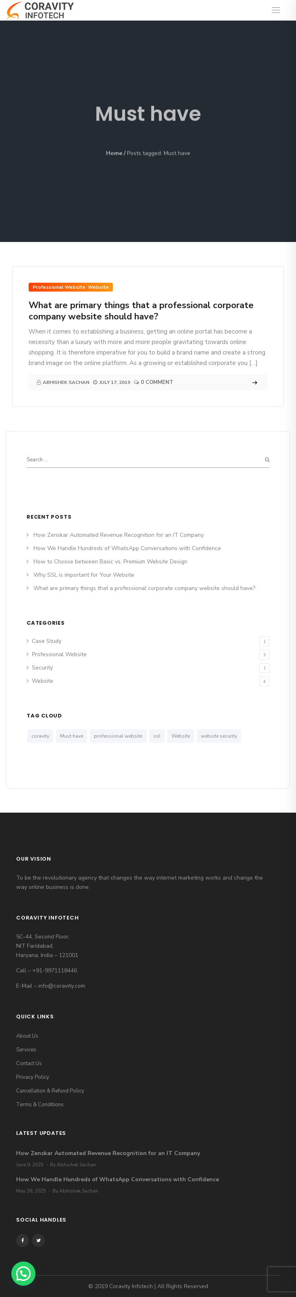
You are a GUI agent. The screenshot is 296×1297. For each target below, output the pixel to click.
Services (26, 1049)
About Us (27, 1036)
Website (98, 287)
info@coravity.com (61, 986)
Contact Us (29, 1063)
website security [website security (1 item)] (219, 736)
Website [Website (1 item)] (180, 736)
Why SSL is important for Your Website (83, 575)
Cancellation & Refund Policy (50, 1091)
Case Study (46, 641)
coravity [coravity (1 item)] (40, 736)
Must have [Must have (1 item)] (71, 736)
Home (114, 153)
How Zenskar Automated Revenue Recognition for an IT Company (118, 535)
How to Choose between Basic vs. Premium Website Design (110, 561)
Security (42, 667)
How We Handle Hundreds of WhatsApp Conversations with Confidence (127, 548)
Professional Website (59, 287)
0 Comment (157, 382)
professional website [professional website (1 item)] (118, 736)
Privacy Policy (32, 1077)
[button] (23, 1274)
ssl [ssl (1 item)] (157, 736)
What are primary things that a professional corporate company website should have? (141, 311)
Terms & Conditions (40, 1104)
